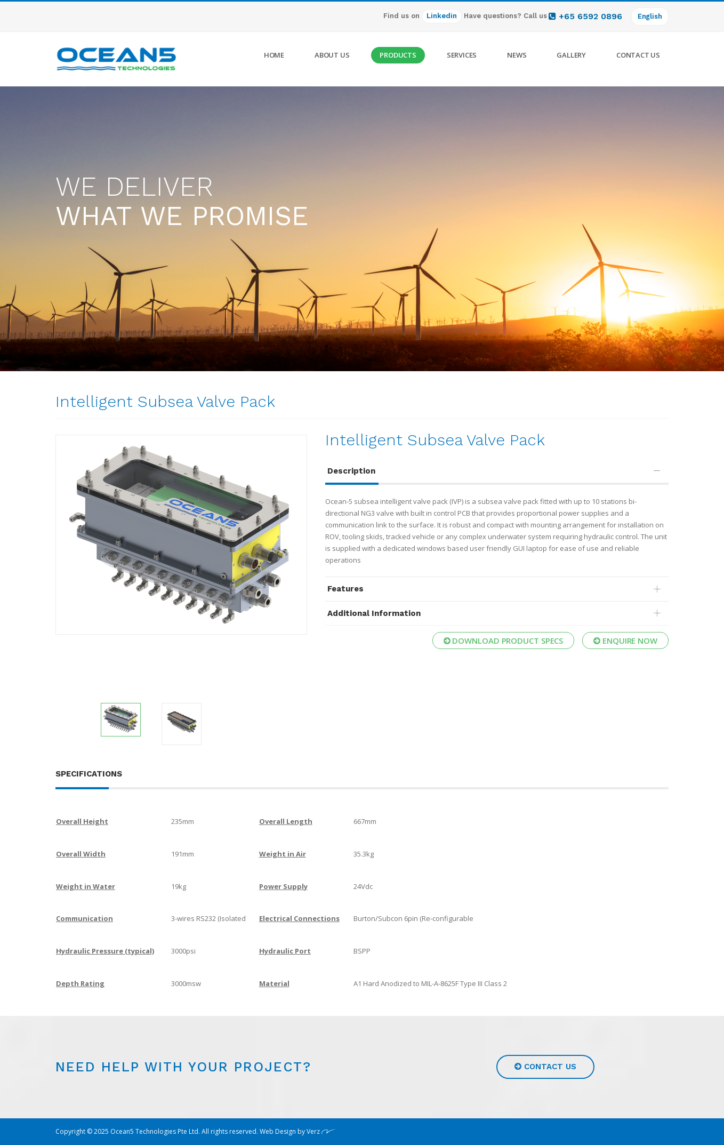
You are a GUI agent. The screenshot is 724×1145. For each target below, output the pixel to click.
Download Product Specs (504, 640)
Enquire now (625, 640)
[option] (181, 535)
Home (274, 55)
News (516, 55)
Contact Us (638, 55)
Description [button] (496, 471)
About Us (332, 55)
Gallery (571, 55)
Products (398, 55)
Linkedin (441, 16)
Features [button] (496, 589)
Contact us (545, 1066)
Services (462, 55)
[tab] (497, 471)
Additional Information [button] (496, 613)
